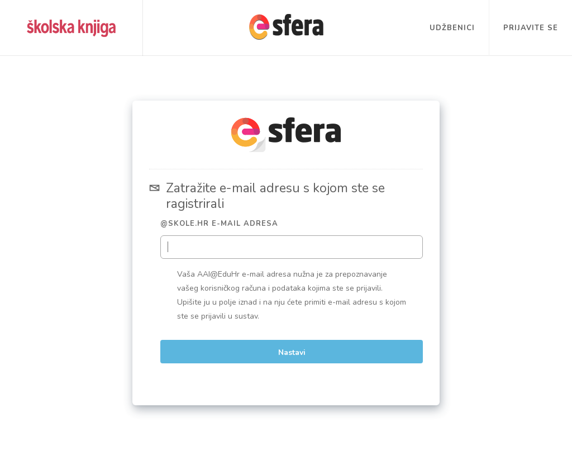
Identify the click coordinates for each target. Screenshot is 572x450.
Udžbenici (452, 28)
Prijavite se (530, 28)
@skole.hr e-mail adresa (219, 224)
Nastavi (292, 352)
